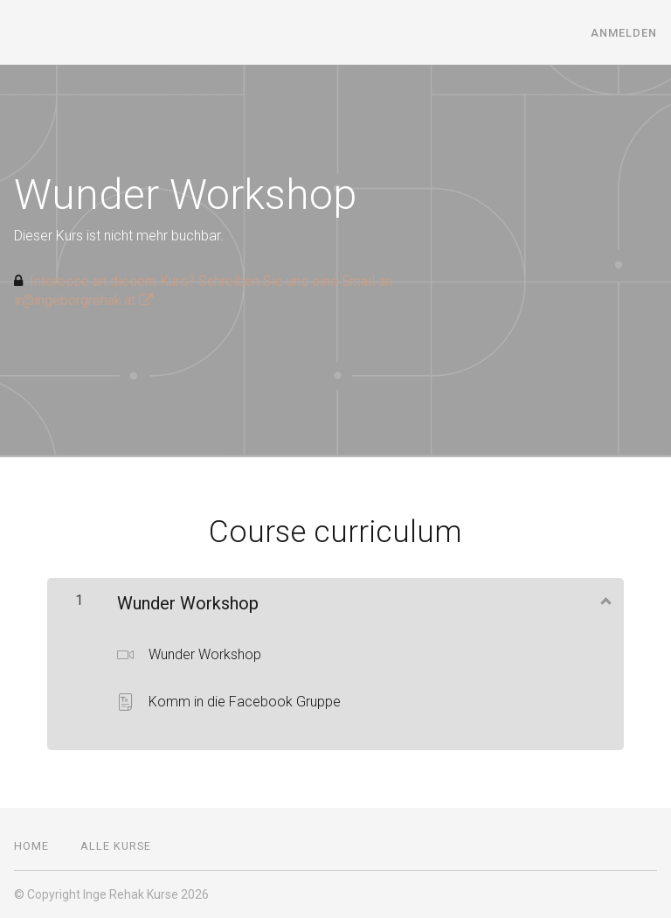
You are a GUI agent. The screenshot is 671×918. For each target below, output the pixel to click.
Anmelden (624, 32)
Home (31, 845)
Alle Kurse (115, 845)
